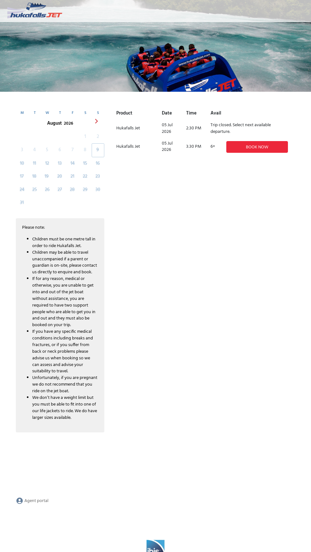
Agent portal (32, 501)
